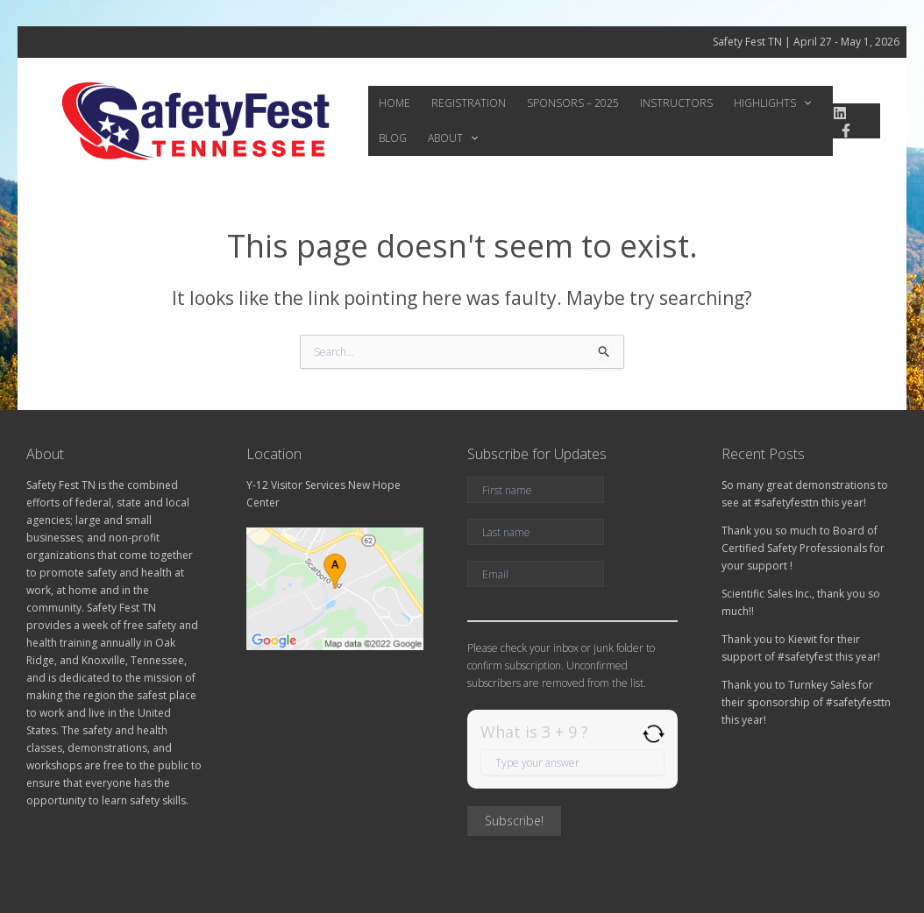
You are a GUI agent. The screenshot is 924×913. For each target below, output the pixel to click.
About (400, 138)
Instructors (651, 103)
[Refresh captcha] (654, 734)
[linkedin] (835, 113)
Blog (807, 103)
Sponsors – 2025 (555, 103)
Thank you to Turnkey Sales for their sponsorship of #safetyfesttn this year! (806, 702)
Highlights (740, 103)
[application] (771, 103)
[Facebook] (842, 131)
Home (391, 103)
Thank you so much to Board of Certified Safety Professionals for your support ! (803, 548)
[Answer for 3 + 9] (572, 762)
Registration (458, 103)
